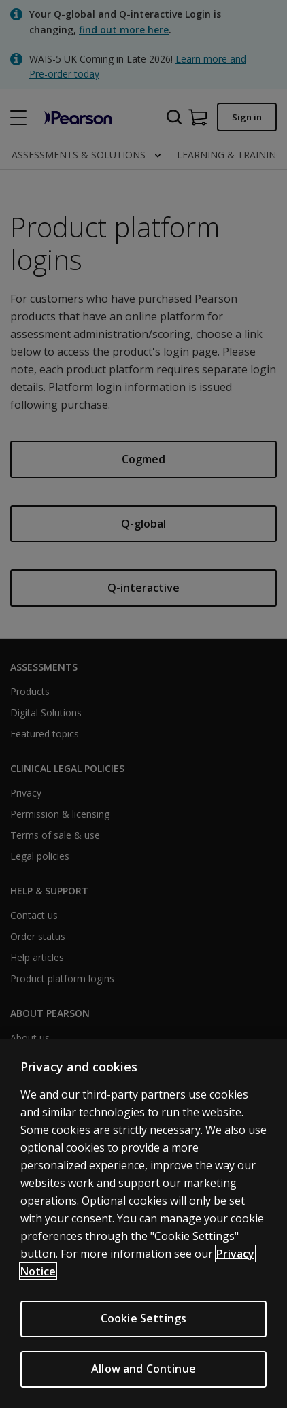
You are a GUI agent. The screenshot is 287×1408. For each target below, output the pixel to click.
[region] (143, 1223)
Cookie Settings (143, 1318)
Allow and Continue (143, 1368)
